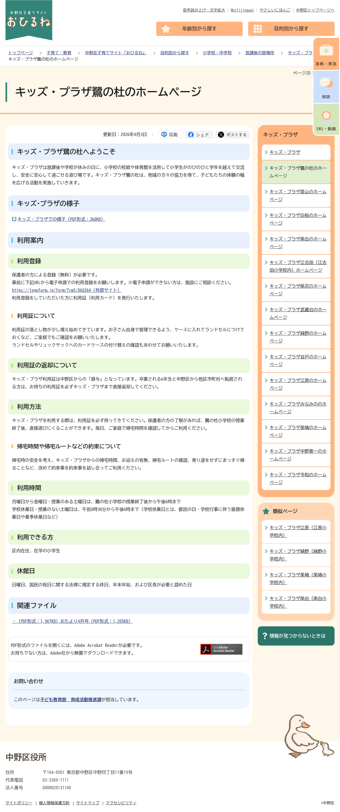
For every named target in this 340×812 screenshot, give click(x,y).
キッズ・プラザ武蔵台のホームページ (298, 313)
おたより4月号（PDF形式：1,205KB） (96, 621)
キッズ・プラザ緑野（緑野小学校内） (298, 555)
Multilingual (242, 10)
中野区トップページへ (315, 10)
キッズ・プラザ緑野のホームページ (298, 337)
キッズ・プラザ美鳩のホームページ (298, 431)
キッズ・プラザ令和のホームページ (298, 479)
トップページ (20, 53)
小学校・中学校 (217, 53)
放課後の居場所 (259, 53)
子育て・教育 (59, 53)
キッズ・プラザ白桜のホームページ (298, 219)
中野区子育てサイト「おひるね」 (116, 53)
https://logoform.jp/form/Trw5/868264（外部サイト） (67, 290)
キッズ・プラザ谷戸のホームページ (298, 361)
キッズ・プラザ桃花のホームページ (298, 290)
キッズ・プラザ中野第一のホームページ (298, 455)
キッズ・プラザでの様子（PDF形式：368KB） (61, 219)
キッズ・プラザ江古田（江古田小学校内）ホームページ (298, 266)
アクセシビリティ (121, 803)
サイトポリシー (18, 803)
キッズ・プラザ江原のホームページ (298, 384)
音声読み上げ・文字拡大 (204, 10)
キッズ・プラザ (302, 53)
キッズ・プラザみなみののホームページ (298, 408)
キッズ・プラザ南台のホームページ (298, 243)
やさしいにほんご (275, 10)
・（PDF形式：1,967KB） (36, 621)
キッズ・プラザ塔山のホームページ (298, 195)
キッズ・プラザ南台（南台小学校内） (298, 602)
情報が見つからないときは (297, 635)
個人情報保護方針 (54, 803)
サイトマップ (87, 803)
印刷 (173, 134)
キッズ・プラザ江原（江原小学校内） (298, 531)
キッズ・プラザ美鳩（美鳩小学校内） (298, 579)
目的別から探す (174, 53)
